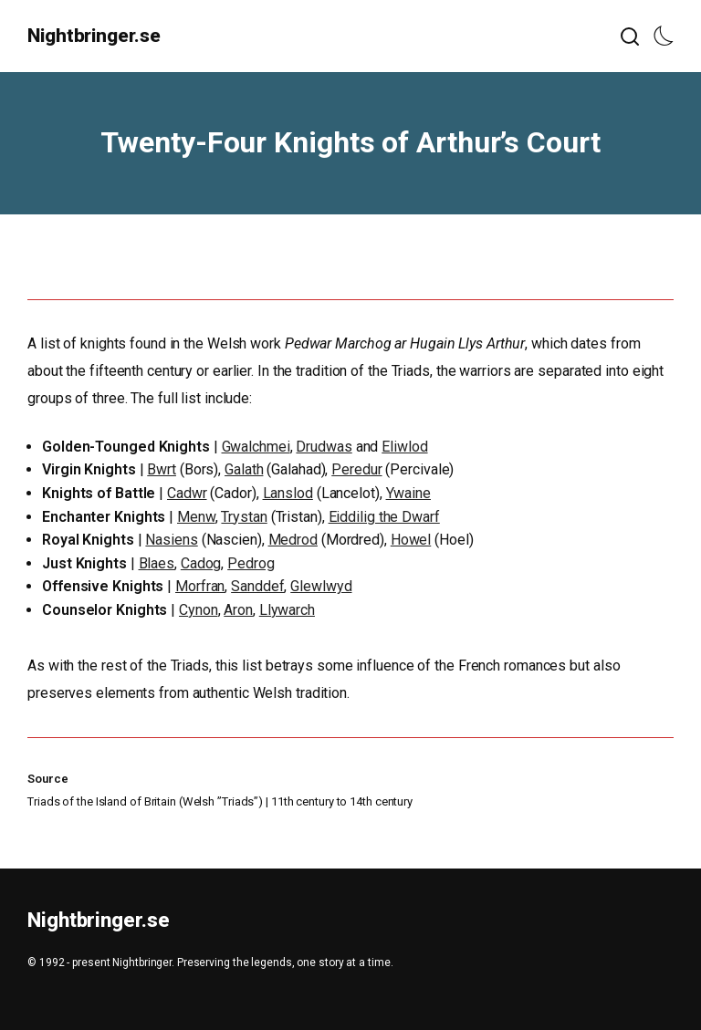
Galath (244, 469)
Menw (196, 516)
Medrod (293, 539)
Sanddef (257, 586)
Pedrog (250, 563)
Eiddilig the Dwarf (384, 516)
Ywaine (408, 493)
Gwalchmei (256, 446)
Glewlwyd (320, 586)
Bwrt (161, 469)
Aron (238, 610)
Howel (411, 539)
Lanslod (288, 493)
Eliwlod (404, 446)
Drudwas (323, 446)
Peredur (356, 469)
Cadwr (187, 493)
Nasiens (171, 539)
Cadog (201, 563)
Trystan (244, 516)
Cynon (198, 610)
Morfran (200, 586)
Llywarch (287, 610)
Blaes (157, 563)
